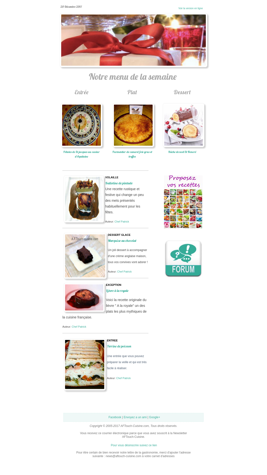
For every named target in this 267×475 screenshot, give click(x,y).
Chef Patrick (122, 221)
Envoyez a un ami (135, 417)
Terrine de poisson (119, 346)
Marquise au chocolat (122, 240)
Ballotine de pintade (119, 183)
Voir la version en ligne (183, 8)
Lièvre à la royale (117, 290)
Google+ (154, 417)
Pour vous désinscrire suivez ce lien (134, 445)
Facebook (115, 417)
